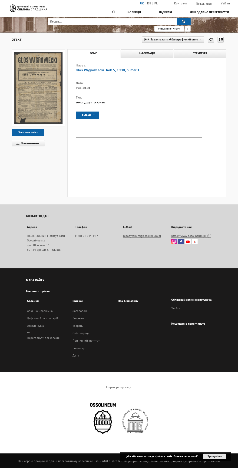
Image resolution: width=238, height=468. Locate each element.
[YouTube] (188, 242)
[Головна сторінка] (113, 12)
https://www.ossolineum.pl (191, 235)
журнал (99, 102)
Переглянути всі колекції (43, 337)
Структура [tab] (200, 53)
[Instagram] (174, 242)
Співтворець (81, 333)
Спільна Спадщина (40, 311)
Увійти (225, 3)
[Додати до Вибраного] (211, 40)
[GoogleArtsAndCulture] (195, 241)
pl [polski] (156, 3)
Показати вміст (28, 132)
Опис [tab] (93, 53)
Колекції (134, 12)
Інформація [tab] (147, 53)
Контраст (180, 3)
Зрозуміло (214, 456)
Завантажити (27, 143)
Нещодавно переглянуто (209, 12)
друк (89, 102)
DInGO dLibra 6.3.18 (113, 461)
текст (79, 102)
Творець (78, 325)
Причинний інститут (86, 340)
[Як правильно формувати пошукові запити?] (188, 29)
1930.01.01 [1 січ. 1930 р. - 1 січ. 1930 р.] (83, 88)
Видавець (79, 348)
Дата (76, 355)
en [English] (149, 3)
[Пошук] (184, 21)
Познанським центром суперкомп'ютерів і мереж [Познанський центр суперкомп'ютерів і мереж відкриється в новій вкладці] (185, 461)
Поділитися (204, 3)
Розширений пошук (169, 28)
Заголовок (80, 311)
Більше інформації (186, 456)
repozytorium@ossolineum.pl (142, 235)
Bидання (78, 318)
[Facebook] (181, 242)
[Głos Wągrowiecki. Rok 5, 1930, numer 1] (38, 88)
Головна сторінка (38, 291)
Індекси (165, 12)
